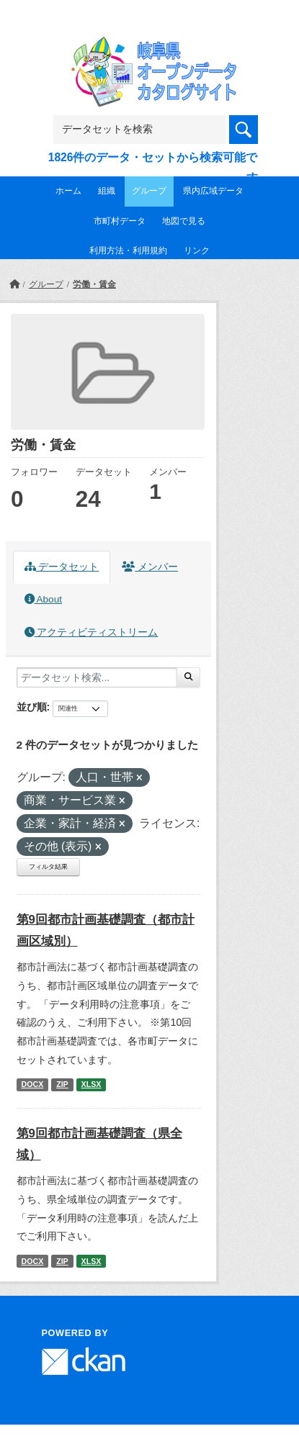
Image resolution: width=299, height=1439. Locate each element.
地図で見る (183, 221)
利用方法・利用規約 (128, 250)
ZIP (62, 1084)
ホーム (68, 191)
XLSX (91, 1084)
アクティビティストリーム (91, 632)
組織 (106, 191)
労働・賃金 (94, 284)
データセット (61, 566)
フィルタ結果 (48, 866)
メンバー (150, 566)
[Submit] (188, 677)
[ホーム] (14, 284)
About (43, 599)
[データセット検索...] (97, 677)
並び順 (32, 707)
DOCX (32, 1084)
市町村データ (120, 221)
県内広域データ (213, 191)
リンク (197, 250)
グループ (149, 191)
